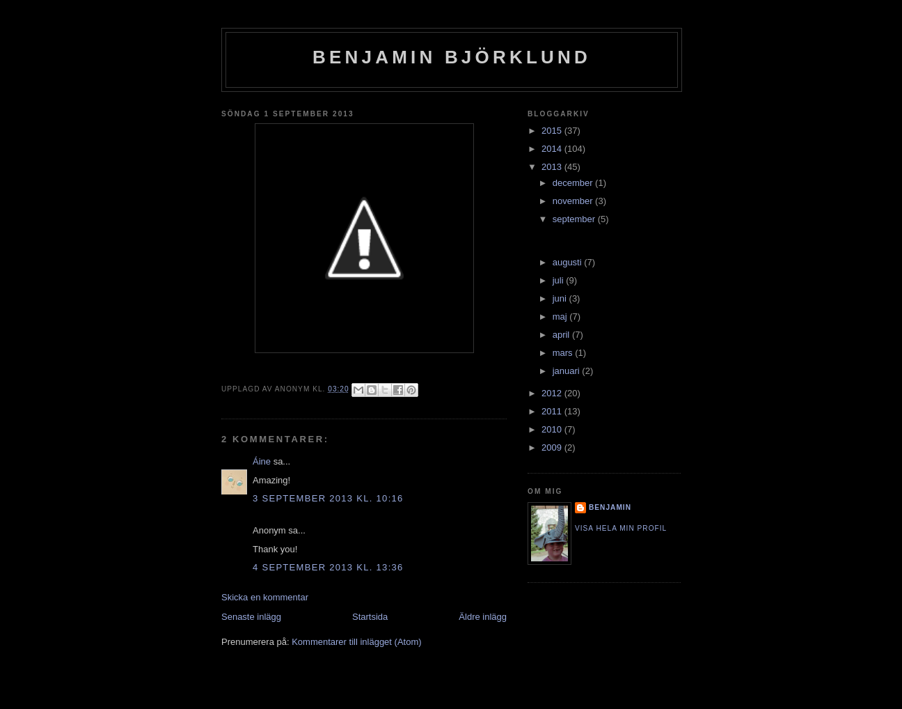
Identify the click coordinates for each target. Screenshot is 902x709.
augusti (569, 262)
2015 (552, 130)
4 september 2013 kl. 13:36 (328, 567)
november (574, 201)
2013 (552, 167)
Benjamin (610, 507)
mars (564, 353)
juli (560, 280)
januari (568, 371)
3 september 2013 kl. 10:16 (328, 498)
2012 (552, 393)
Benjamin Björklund (451, 57)
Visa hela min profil (621, 528)
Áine (262, 461)
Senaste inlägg (251, 616)
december (574, 183)
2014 (552, 148)
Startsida (370, 616)
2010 (552, 429)
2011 (552, 411)
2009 (552, 447)
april (562, 334)
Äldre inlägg (483, 616)
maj (561, 316)
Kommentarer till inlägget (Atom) (356, 642)
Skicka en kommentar (264, 597)
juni (561, 298)
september (575, 219)
